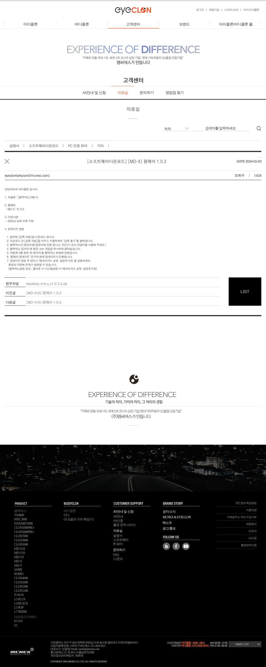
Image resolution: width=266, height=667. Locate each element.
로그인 (200, 9)
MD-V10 (19, 553)
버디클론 (82, 24)
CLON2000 (21, 582)
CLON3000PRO (24, 527)
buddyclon (82, 504)
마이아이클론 (251, 9)
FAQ (116, 555)
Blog (166, 546)
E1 (16, 625)
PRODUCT (33, 504)
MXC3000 (20, 519)
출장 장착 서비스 (124, 525)
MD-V (18, 565)
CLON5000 (21, 544)
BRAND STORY (181, 504)
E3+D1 (18, 621)
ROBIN (18, 574)
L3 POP (18, 607)
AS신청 (118, 520)
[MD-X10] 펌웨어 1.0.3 (43, 292)
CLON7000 (21, 536)
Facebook (176, 546)
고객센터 (133, 24)
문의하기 (147, 93)
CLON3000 (21, 540)
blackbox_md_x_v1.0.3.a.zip (46, 283)
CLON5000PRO (24, 532)
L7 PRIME (20, 612)
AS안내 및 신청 (94, 93)
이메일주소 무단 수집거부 (241, 517)
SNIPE (18, 569)
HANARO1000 (23, 523)
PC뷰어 (118, 544)
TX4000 (19, 515)
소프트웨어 (121, 540)
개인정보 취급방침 (245, 503)
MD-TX (19, 557)
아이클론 (30, 24)
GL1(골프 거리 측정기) (78, 519)
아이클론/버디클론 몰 (235, 24)
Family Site (245, 644)
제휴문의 (251, 524)
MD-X (18, 561)
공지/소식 (169, 511)
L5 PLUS (19, 599)
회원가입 (214, 9)
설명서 (117, 535)
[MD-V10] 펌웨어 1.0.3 (43, 302)
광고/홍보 (169, 528)
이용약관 (251, 510)
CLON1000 (21, 586)
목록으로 (7, 161)
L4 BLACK (21, 603)
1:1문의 (118, 559)
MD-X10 (19, 548)
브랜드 (184, 24)
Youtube (186, 546)
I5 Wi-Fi (19, 595)
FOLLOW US (181, 537)
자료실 (122, 93)
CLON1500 (21, 590)
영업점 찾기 (174, 93)
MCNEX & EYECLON (177, 517)
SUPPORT (131, 504)
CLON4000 (21, 578)
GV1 (67, 515)
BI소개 (167, 523)
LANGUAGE (231, 9)
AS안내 (118, 516)
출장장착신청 (249, 545)
